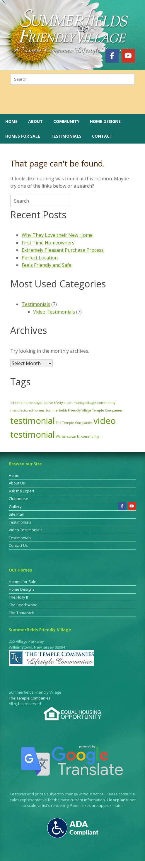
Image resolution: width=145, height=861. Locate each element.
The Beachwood (23, 604)
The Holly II (18, 597)
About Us (17, 483)
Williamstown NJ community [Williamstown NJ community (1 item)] (77, 436)
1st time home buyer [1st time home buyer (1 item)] (26, 403)
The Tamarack (21, 612)
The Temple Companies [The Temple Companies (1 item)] (74, 423)
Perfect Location (40, 257)
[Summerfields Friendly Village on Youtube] (128, 55)
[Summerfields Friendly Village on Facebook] (112, 55)
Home (11, 121)
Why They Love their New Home (57, 235)
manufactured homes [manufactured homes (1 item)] (27, 410)
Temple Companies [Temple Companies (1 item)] (107, 410)
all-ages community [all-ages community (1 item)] (100, 403)
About (35, 121)
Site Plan (16, 514)
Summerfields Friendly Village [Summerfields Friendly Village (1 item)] (68, 410)
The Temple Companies (30, 698)
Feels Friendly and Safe (46, 265)
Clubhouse (18, 498)
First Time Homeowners (48, 242)
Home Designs (105, 121)
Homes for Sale (22, 136)
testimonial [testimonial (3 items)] (32, 421)
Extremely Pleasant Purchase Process (63, 250)
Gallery (15, 506)
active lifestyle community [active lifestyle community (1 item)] (64, 403)
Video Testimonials (54, 312)
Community (66, 121)
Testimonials (66, 136)
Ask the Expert (21, 491)
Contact (102, 136)
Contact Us (18, 545)
